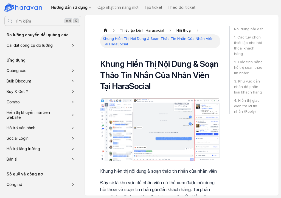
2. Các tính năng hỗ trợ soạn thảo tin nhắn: (248, 67)
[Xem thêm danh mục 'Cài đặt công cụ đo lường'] (73, 45)
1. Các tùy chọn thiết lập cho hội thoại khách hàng (248, 45)
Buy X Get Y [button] (17, 91)
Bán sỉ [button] (12, 159)
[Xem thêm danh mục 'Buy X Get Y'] (73, 91)
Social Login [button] (18, 138)
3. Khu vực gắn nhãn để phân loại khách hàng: (248, 86)
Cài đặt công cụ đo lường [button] (30, 45)
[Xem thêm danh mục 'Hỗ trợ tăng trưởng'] (73, 148)
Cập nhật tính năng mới (118, 7)
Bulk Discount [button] (19, 81)
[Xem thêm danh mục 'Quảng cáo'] (73, 70)
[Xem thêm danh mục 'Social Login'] (73, 138)
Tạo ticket (153, 7)
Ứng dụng (16, 60)
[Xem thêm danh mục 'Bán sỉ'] (73, 159)
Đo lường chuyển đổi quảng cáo (38, 34)
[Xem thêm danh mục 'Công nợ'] (73, 184)
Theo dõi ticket (181, 7)
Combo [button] (13, 102)
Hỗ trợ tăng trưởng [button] (23, 148)
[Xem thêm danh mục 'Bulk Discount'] (73, 81)
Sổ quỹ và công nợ (25, 174)
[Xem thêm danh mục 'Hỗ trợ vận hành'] (73, 128)
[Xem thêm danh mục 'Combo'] (73, 102)
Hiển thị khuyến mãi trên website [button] (28, 115)
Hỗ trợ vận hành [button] (21, 127)
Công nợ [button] (14, 184)
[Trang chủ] (105, 30)
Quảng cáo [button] (17, 70)
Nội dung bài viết (248, 29)
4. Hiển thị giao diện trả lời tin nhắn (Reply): (247, 106)
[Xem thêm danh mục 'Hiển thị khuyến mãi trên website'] (73, 115)
